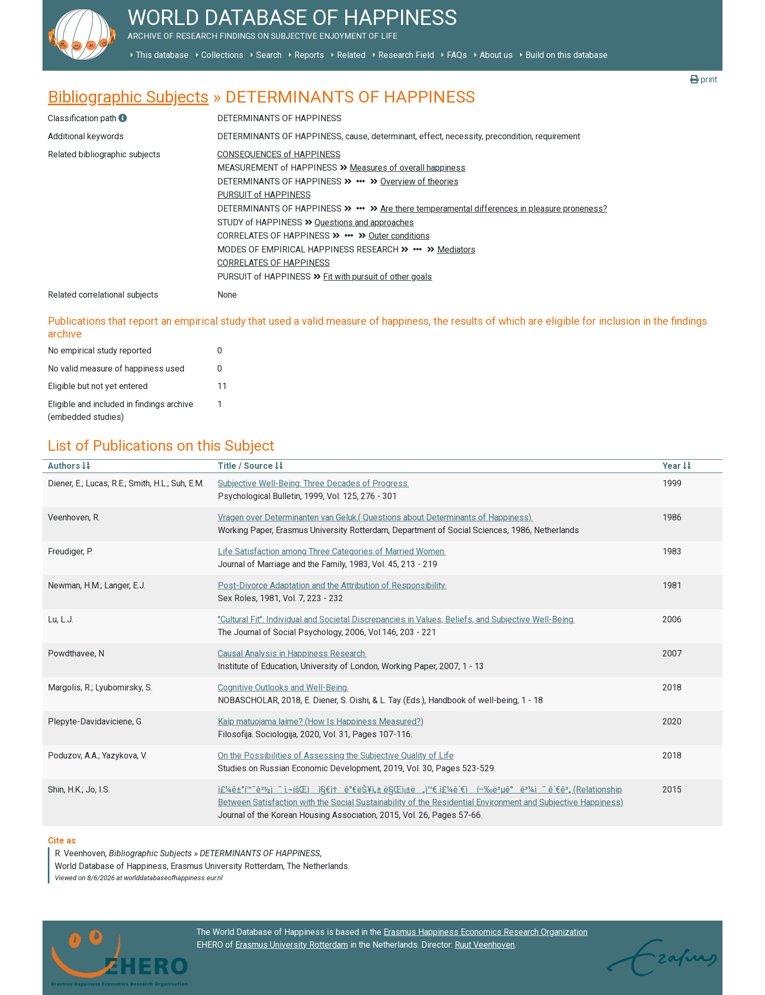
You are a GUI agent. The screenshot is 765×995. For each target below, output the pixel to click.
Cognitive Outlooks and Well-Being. (283, 687)
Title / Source (250, 466)
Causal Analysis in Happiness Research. (292, 653)
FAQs (457, 55)
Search (269, 55)
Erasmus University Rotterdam (291, 945)
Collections (222, 55)
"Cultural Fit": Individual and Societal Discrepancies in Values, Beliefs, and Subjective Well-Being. (396, 619)
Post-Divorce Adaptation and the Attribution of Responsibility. (332, 585)
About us (496, 55)
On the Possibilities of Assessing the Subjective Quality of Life (336, 756)
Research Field (406, 55)
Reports (309, 55)
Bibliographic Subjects (128, 97)
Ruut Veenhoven (485, 945)
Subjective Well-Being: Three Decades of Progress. (313, 483)
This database (162, 55)
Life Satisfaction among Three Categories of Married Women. (332, 551)
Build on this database (566, 55)
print (703, 79)
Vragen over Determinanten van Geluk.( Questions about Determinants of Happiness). (375, 517)
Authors (69, 466)
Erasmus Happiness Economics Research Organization (486, 932)
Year (676, 466)
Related (351, 55)
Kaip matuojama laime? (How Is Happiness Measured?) (320, 721)
